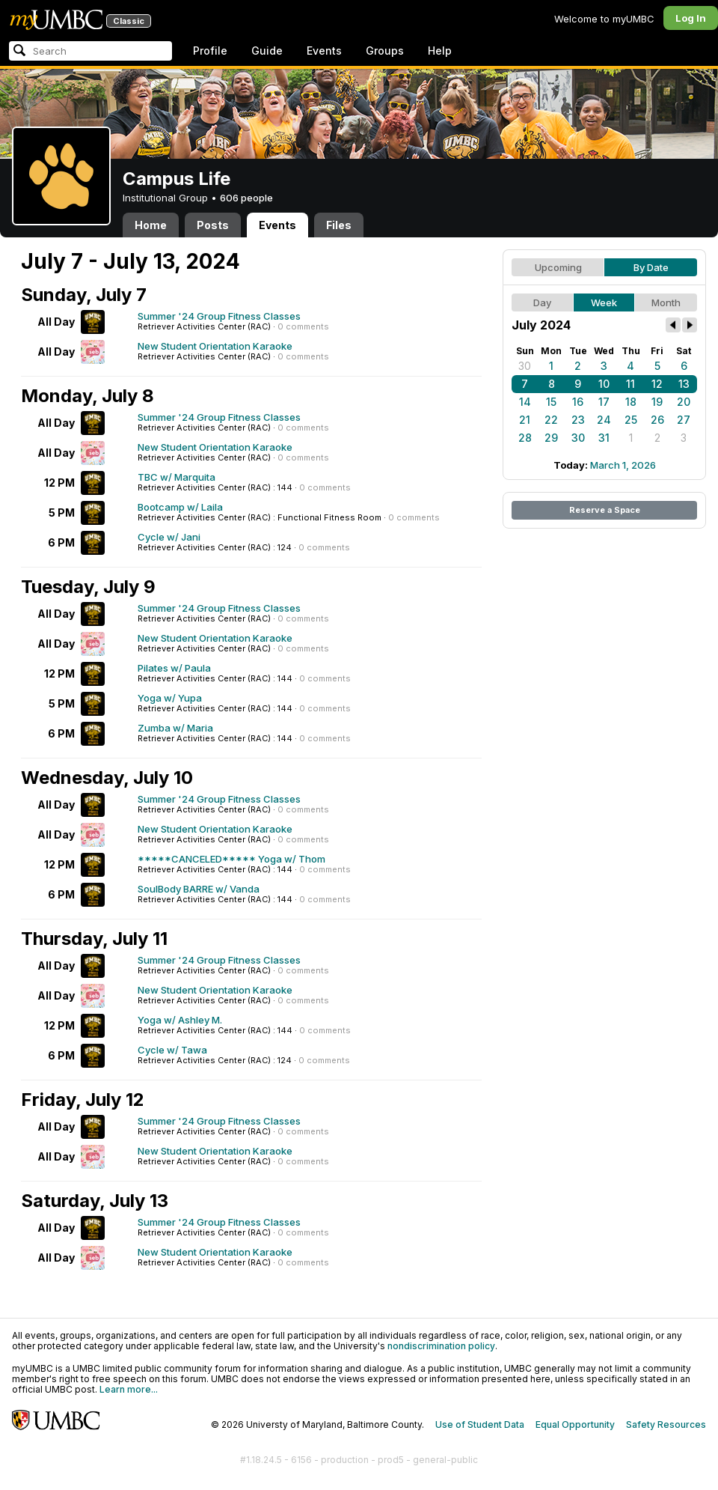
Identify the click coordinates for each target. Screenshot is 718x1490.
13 (684, 383)
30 (524, 365)
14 (525, 401)
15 (551, 401)
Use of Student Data (479, 1424)
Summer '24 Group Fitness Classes (219, 316)
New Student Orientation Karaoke (215, 346)
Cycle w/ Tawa (172, 1050)
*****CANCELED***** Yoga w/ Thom (231, 859)
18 (630, 401)
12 (657, 383)
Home (151, 225)
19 (657, 401)
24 (604, 419)
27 (683, 419)
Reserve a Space (604, 510)
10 (604, 383)
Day (542, 302)
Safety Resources (666, 1424)
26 (657, 419)
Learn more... (128, 1389)
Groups (385, 50)
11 (630, 383)
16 (577, 401)
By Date (651, 267)
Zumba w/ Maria (175, 728)
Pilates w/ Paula (174, 668)
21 (524, 419)
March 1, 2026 (623, 465)
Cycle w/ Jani (169, 537)
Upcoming (558, 267)
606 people (246, 198)
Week (604, 302)
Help (440, 50)
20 (683, 401)
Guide (267, 50)
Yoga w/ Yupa (170, 698)
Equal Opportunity (575, 1424)
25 (631, 419)
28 (525, 437)
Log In (690, 18)
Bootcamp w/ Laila (180, 507)
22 (551, 419)
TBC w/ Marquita (176, 477)
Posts (213, 225)
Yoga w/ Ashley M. (180, 1020)
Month (666, 302)
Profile (210, 50)
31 (604, 437)
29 (551, 437)
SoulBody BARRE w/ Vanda (199, 889)
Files (339, 225)
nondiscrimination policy (441, 1345)
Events (324, 50)
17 (604, 401)
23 (578, 419)
